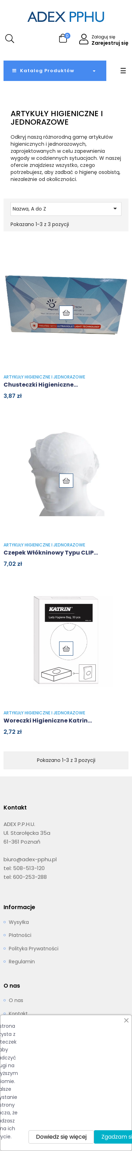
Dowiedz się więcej (61, 1137)
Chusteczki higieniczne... (41, 385)
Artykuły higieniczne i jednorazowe (44, 377)
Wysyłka (19, 922)
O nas (16, 1000)
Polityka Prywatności (33, 949)
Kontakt (18, 1014)
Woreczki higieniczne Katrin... (48, 721)
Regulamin (22, 962)
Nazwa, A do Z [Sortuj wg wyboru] (66, 208)
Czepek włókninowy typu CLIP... (51, 553)
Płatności (20, 935)
